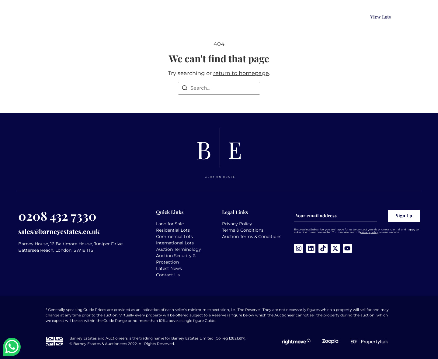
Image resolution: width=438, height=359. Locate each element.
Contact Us (168, 275)
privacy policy (369, 232)
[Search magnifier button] (313, 17)
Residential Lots (173, 230)
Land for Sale (170, 223)
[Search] (185, 88)
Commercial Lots (174, 236)
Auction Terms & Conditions (251, 236)
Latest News (169, 268)
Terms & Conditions (242, 230)
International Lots (175, 243)
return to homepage (241, 73)
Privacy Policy (237, 223)
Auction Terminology (178, 249)
